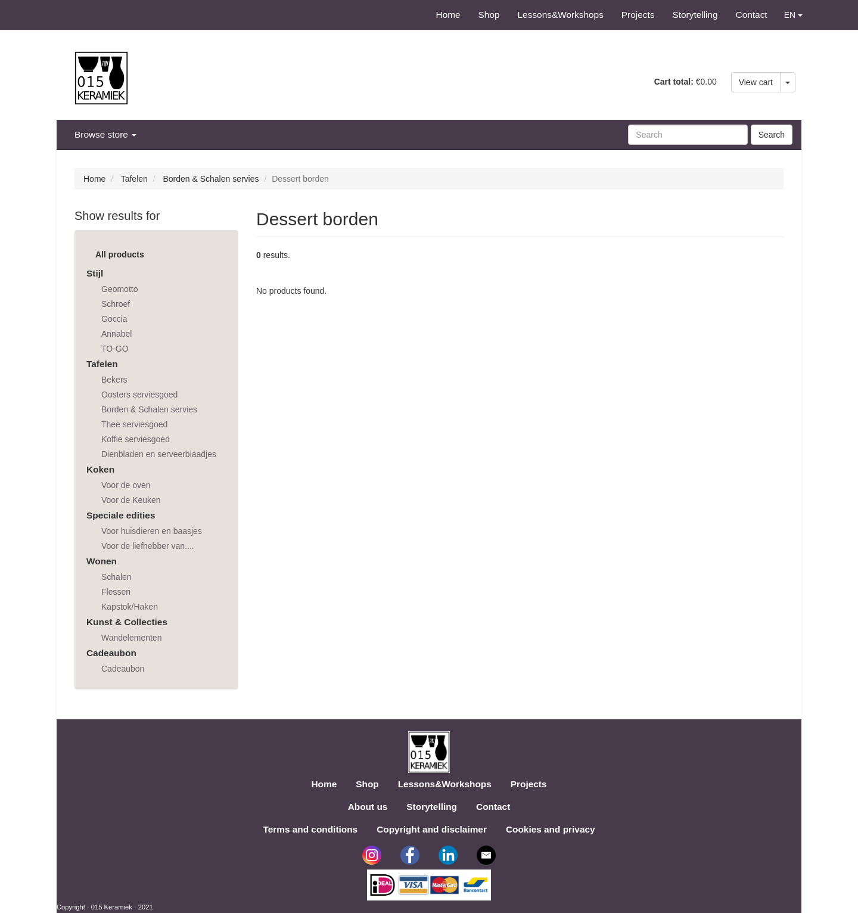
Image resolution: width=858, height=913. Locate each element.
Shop (489, 15)
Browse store (105, 134)
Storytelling (694, 15)
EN (793, 15)
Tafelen (134, 179)
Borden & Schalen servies (211, 179)
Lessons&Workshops (561, 15)
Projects (638, 15)
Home (448, 15)
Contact (751, 15)
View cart (756, 82)
